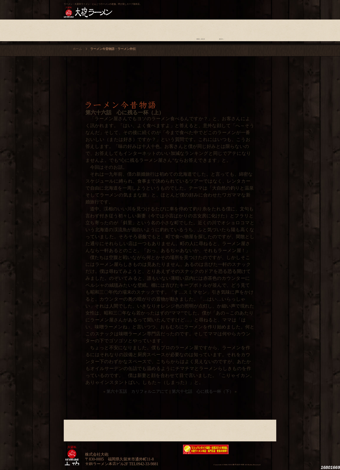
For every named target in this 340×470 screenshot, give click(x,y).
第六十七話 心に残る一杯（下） (203, 391)
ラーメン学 (179, 29)
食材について (116, 29)
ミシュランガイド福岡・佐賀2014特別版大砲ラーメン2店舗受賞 (206, 449)
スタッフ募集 (242, 29)
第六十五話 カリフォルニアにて (137, 391)
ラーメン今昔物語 (200, 29)
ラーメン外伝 (221, 29)
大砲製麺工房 (188, 8)
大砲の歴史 (74, 29)
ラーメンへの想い (95, 29)
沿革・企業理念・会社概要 (263, 429)
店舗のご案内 (137, 29)
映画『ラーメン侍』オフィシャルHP (253, 449)
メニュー (158, 29)
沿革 (263, 29)
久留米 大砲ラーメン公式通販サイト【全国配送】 (237, 8)
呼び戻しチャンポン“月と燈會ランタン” (150, 8)
